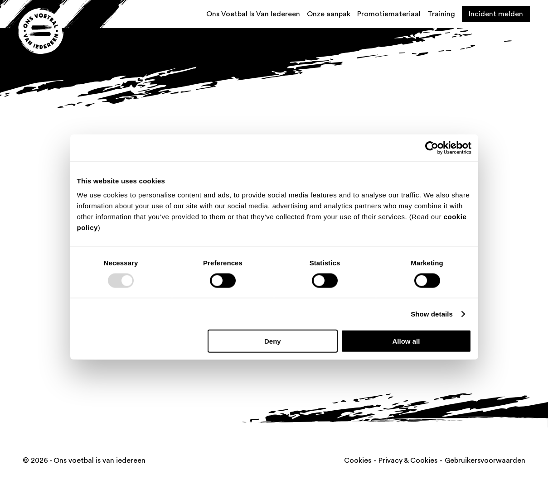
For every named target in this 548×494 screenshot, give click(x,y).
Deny (272, 341)
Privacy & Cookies (407, 460)
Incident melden (496, 14)
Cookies (357, 460)
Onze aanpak (328, 14)
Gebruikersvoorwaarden (485, 460)
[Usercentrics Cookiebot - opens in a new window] (431, 147)
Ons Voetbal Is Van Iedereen (253, 14)
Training (441, 14)
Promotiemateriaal (389, 14)
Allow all (406, 341)
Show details (432, 313)
